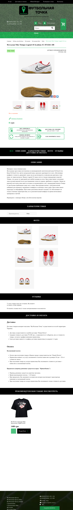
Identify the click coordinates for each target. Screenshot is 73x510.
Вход (37, 23)
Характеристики (37, 151)
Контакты (60, 1)
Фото (50, 151)
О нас (10, 1)
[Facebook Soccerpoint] (40, 504)
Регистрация (49, 23)
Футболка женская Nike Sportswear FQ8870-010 (18, 422)
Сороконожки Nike (13, 505)
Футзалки (10, 507)
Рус (54, 19)
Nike (28, 213)
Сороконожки (11, 503)
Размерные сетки (48, 1)
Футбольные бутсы (13, 497)
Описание (20, 151)
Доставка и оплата (21, 1)
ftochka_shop (44, 500)
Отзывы (59, 151)
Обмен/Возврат (35, 1)
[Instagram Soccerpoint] (43, 504)
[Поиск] (44, 28)
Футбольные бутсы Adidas (15, 501)
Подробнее (22, 431)
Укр (51, 19)
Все (12, 151)
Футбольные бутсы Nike (14, 499)
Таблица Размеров (16, 118)
